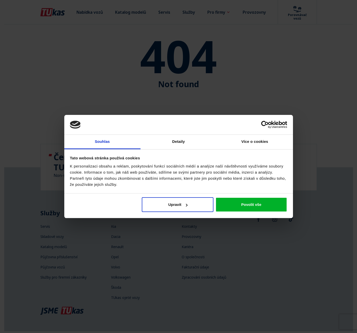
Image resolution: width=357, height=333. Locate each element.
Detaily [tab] (178, 141)
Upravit (178, 204)
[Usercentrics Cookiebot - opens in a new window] (265, 124)
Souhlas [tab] (102, 141)
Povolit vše (251, 204)
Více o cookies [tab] (254, 141)
